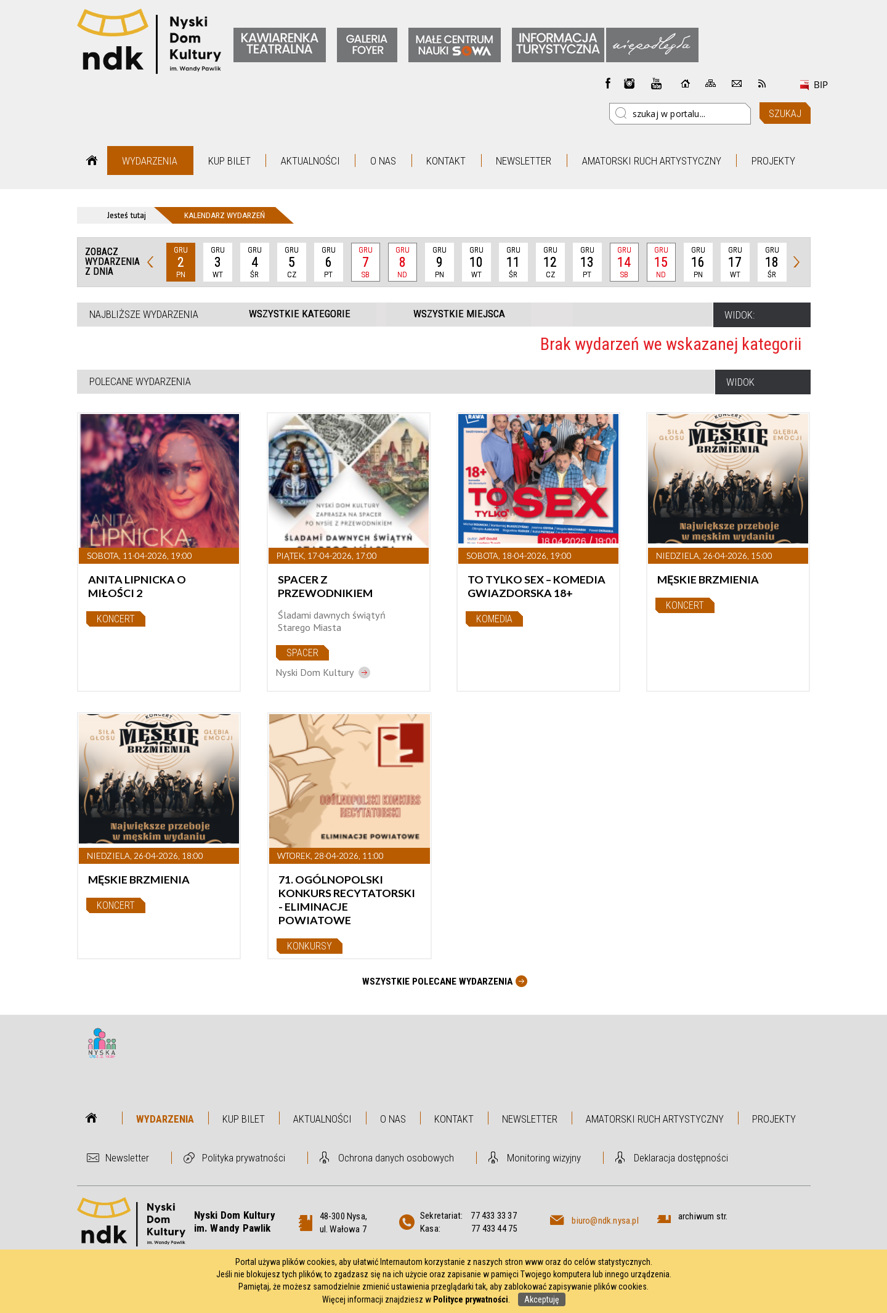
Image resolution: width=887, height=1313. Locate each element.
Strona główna (92, 160)
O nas (383, 161)
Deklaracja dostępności (681, 1158)
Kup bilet (229, 161)
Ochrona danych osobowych (396, 1158)
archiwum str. (703, 1216)
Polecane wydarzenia (140, 381)
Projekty (773, 161)
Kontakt (446, 161)
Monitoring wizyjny (544, 1158)
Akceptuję (541, 1299)
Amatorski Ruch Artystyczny (651, 161)
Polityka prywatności (243, 1158)
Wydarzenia (149, 161)
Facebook (608, 83)
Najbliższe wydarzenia (143, 314)
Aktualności (310, 161)
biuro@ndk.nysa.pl (605, 1220)
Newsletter (523, 161)
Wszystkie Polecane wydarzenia (437, 981)
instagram (629, 83)
